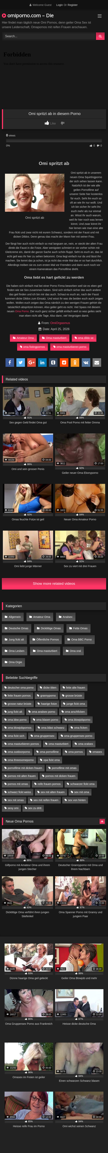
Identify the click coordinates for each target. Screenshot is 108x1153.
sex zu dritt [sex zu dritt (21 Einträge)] (35, 808)
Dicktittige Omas (51, 628)
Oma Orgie (15, 662)
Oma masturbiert (54, 337)
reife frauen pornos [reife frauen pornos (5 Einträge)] (49, 783)
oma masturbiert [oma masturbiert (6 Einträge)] (58, 743)
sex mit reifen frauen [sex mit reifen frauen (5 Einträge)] (46, 800)
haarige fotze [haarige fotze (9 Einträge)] (49, 703)
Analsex (67, 616)
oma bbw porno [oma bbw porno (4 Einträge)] (17, 719)
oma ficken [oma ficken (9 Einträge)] (80, 727)
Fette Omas (80, 628)
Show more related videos (54, 584)
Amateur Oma (23, 337)
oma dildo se (84, 337)
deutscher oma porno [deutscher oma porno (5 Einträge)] (21, 687)
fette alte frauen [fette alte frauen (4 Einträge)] (75, 687)
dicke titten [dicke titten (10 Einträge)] (49, 687)
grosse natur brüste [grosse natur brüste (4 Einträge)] (19, 703)
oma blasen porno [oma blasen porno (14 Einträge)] (47, 719)
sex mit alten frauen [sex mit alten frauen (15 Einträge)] (53, 792)
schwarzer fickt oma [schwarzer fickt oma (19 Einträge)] (82, 783)
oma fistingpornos (32, 346)
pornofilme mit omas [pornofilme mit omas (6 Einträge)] (64, 767)
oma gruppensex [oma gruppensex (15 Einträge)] (44, 735)
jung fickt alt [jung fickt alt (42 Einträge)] (15, 711)
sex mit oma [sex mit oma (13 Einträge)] (81, 792)
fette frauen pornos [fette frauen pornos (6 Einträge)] (19, 695)
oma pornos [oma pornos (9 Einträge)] (75, 751)
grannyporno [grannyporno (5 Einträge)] (48, 695)
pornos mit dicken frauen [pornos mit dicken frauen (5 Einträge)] (60, 775)
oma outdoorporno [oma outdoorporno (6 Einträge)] (19, 751)
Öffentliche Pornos (47, 639)
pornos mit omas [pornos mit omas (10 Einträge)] (18, 783)
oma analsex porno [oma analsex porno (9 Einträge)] (43, 711)
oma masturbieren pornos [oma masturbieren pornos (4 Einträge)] (23, 743)
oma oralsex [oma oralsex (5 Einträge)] (85, 743)
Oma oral (75, 650)
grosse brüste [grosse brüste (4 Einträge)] (74, 695)
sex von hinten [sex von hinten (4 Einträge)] (77, 800)
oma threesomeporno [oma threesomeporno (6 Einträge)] (21, 760)
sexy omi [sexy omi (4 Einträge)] (13, 808)
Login (59, 4)
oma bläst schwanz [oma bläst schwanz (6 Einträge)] (52, 727)
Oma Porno (22, 311)
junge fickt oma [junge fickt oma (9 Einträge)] (75, 703)
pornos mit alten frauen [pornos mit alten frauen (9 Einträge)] (22, 775)
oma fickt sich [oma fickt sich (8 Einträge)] (16, 735)
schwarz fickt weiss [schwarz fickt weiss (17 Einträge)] (19, 792)
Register (73, 4)
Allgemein (15, 616)
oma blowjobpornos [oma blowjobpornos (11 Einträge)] (19, 727)
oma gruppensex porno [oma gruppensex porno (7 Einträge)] (78, 735)
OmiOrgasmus (60, 323)
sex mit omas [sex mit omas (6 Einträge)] (16, 800)
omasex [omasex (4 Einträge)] (97, 751)
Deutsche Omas (18, 628)
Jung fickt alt (16, 639)
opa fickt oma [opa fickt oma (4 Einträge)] (51, 760)
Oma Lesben (16, 650)
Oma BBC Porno (81, 639)
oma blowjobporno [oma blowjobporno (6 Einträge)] (79, 719)
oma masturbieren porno (69, 346)
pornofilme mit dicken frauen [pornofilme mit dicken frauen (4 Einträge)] (25, 767)
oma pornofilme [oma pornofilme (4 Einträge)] (49, 751)
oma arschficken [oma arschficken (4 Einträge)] (75, 711)
